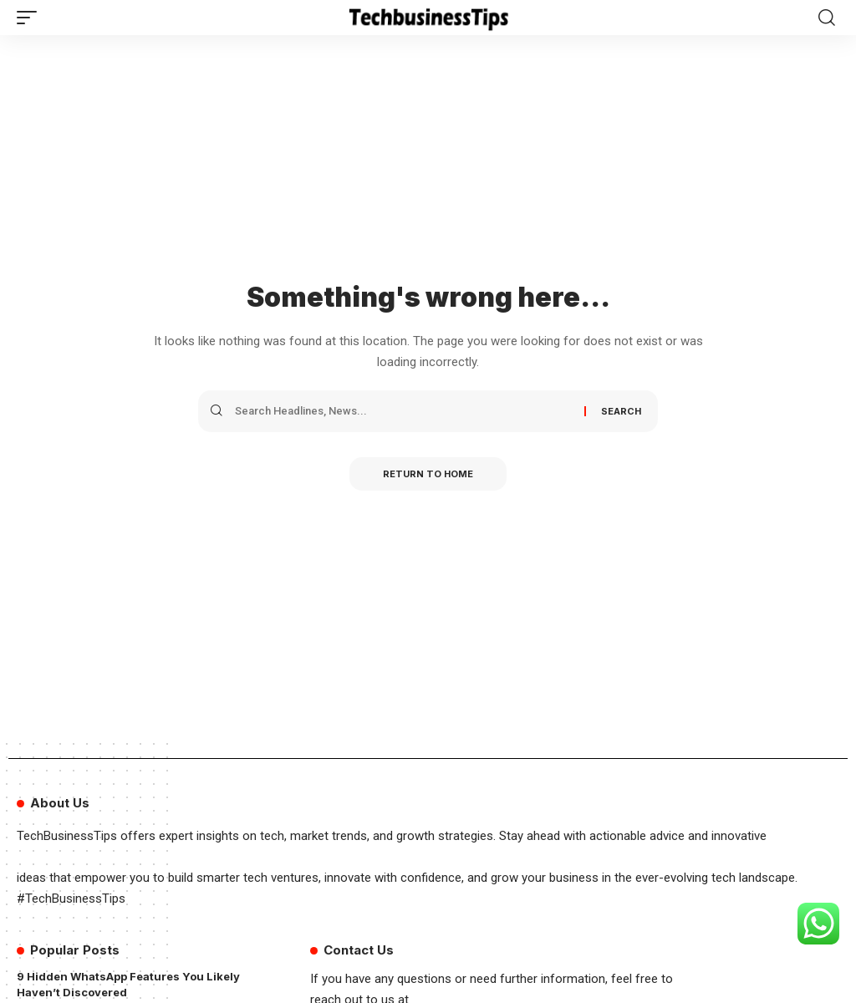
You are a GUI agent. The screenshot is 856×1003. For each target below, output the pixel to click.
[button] (31, 17)
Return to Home (428, 474)
